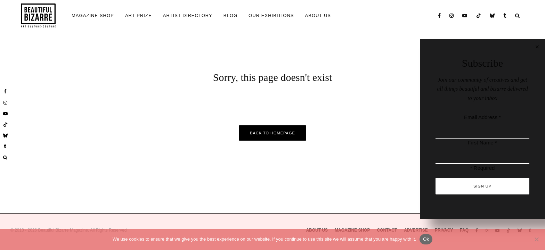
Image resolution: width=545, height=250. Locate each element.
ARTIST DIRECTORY (187, 15)
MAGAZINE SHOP (93, 15)
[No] (536, 239)
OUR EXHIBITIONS (271, 15)
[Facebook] (439, 15)
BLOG (230, 15)
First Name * (482, 142)
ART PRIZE (138, 15)
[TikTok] (479, 15)
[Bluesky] (492, 15)
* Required (482, 168)
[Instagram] (451, 15)
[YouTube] (465, 15)
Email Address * (482, 117)
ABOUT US (318, 15)
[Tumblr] (505, 15)
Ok (426, 239)
